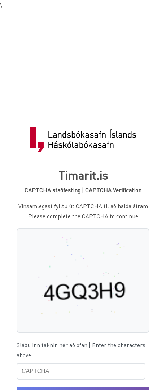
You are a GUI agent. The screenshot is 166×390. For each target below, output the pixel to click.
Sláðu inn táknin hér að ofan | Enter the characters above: (81, 350)
